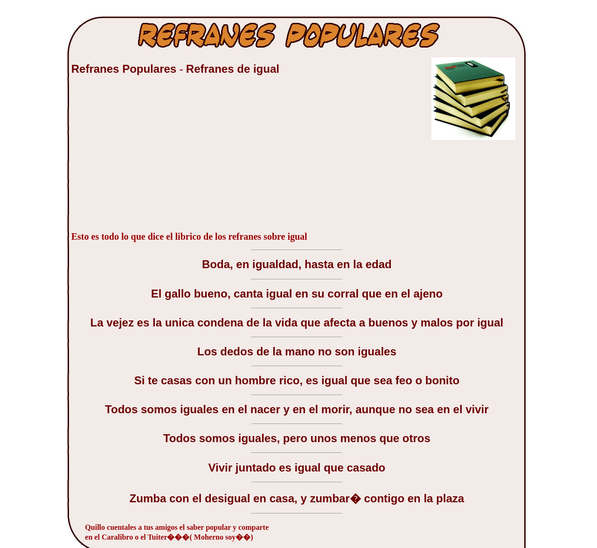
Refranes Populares (125, 68)
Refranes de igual (232, 68)
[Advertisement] (141, 158)
